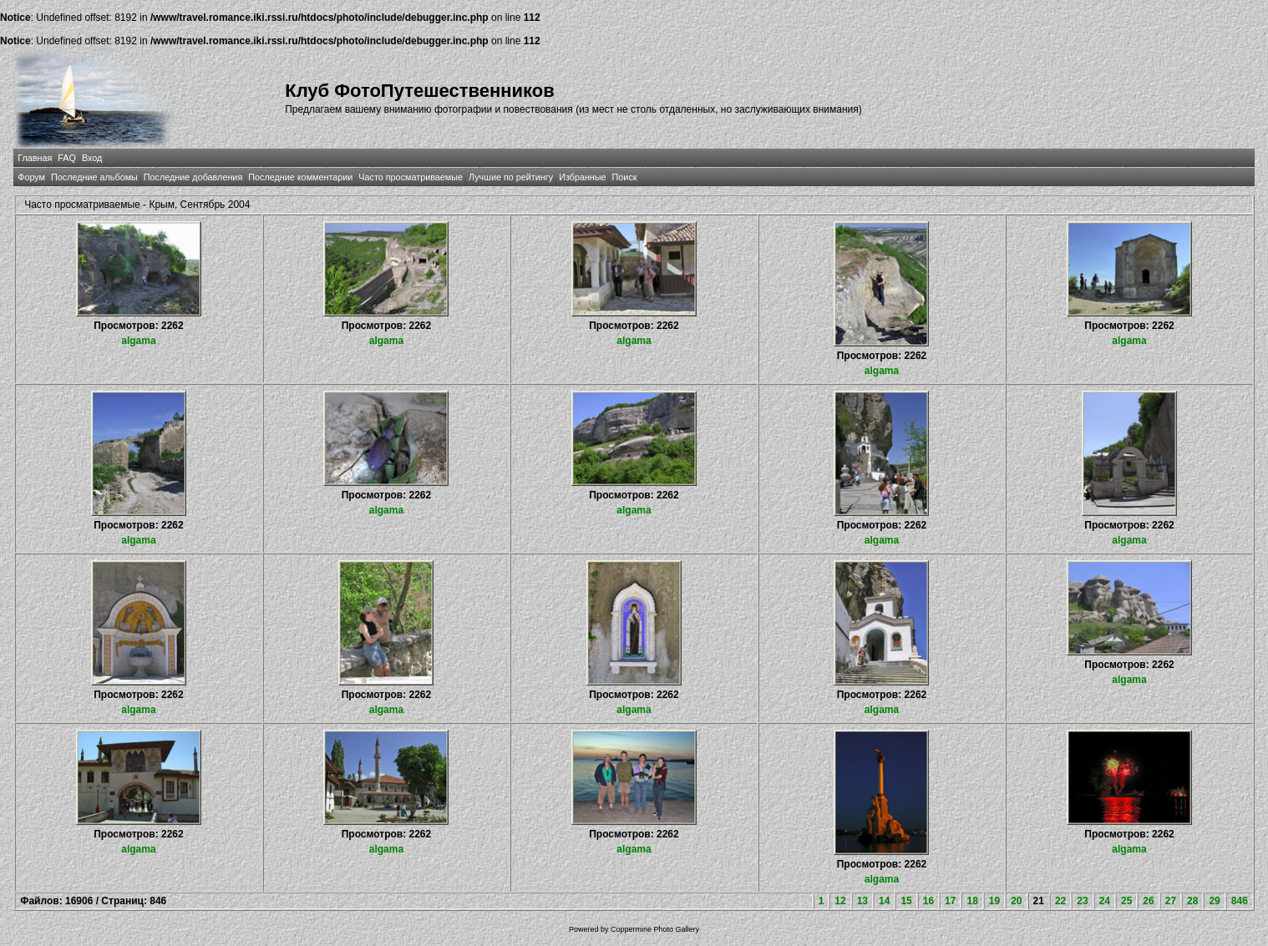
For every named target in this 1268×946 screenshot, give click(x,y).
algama (138, 341)
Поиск (624, 177)
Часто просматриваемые (410, 177)
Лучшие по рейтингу (511, 177)
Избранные (582, 177)
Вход (92, 158)
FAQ (67, 158)
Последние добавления (193, 177)
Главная (35, 158)
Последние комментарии (300, 177)
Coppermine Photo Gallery (655, 929)
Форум (31, 177)
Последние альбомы (94, 177)
